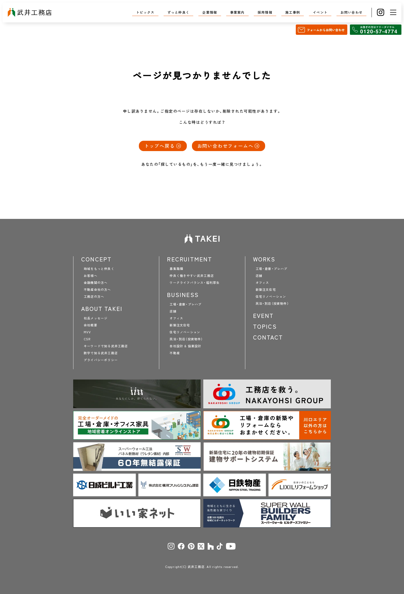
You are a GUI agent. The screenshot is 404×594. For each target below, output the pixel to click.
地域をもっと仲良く (99, 268)
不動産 (175, 353)
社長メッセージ (95, 318)
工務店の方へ (94, 296)
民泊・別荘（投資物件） (186, 339)
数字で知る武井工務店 (101, 353)
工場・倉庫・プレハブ (185, 304)
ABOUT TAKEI (101, 308)
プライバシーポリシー (101, 360)
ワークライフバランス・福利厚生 (195, 282)
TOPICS (265, 326)
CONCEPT (96, 259)
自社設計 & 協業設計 (185, 346)
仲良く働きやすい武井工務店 (192, 275)
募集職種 (176, 268)
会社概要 (90, 325)
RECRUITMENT (189, 259)
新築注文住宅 (180, 325)
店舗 (173, 311)
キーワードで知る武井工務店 (106, 346)
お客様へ (90, 275)
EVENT (263, 315)
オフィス (176, 318)
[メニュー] (393, 12)
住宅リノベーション (185, 332)
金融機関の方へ (95, 282)
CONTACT (268, 337)
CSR (87, 339)
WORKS (264, 259)
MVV (87, 332)
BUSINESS (183, 295)
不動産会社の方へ (97, 289)
